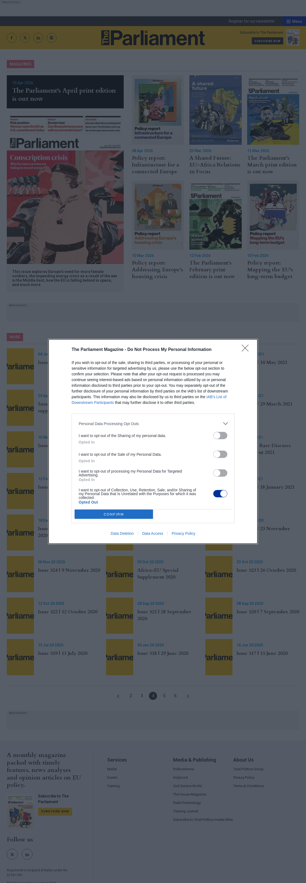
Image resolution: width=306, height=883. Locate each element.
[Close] (247, 350)
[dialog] (153, 441)
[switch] (220, 435)
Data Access (152, 533)
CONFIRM (114, 514)
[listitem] (153, 423)
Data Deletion (122, 533)
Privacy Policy (183, 533)
